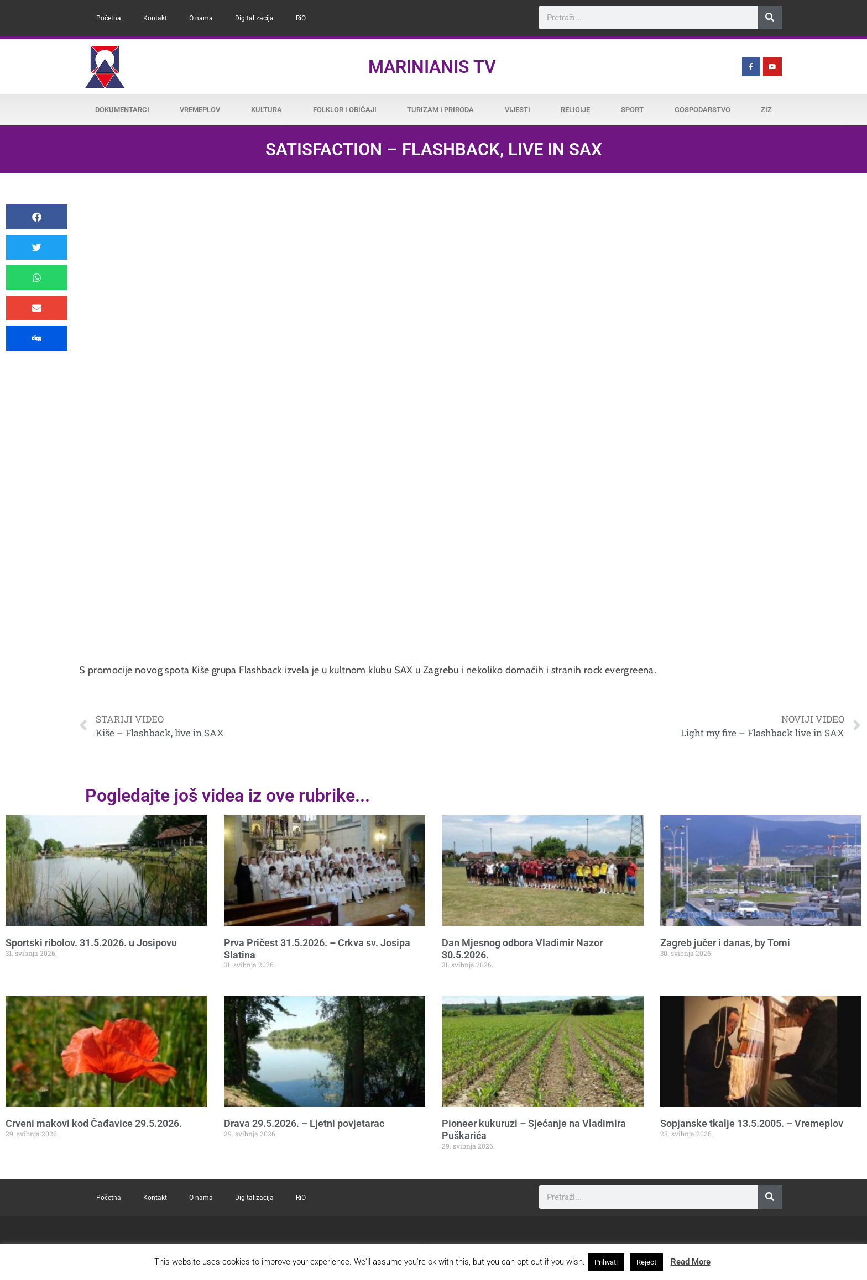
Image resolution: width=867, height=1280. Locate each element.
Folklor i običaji (345, 110)
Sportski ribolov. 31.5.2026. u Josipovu (91, 943)
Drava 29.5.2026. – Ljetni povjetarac (304, 1123)
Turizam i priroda (440, 110)
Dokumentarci (122, 110)
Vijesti (517, 110)
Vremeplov (200, 110)
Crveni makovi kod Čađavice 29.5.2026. (94, 1123)
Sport (632, 110)
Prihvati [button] (606, 1262)
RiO (301, 18)
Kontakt (155, 18)
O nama (201, 18)
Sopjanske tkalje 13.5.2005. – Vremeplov (751, 1123)
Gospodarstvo (702, 110)
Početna (108, 18)
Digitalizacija (254, 18)
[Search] (770, 17)
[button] (36, 216)
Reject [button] (646, 1262)
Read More (691, 1262)
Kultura (266, 110)
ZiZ (766, 110)
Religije (575, 110)
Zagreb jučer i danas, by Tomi (725, 943)
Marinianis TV (432, 66)
